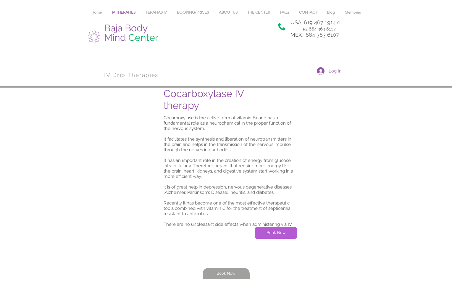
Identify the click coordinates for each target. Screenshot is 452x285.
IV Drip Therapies (131, 75)
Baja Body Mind (131, 32)
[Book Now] (276, 233)
